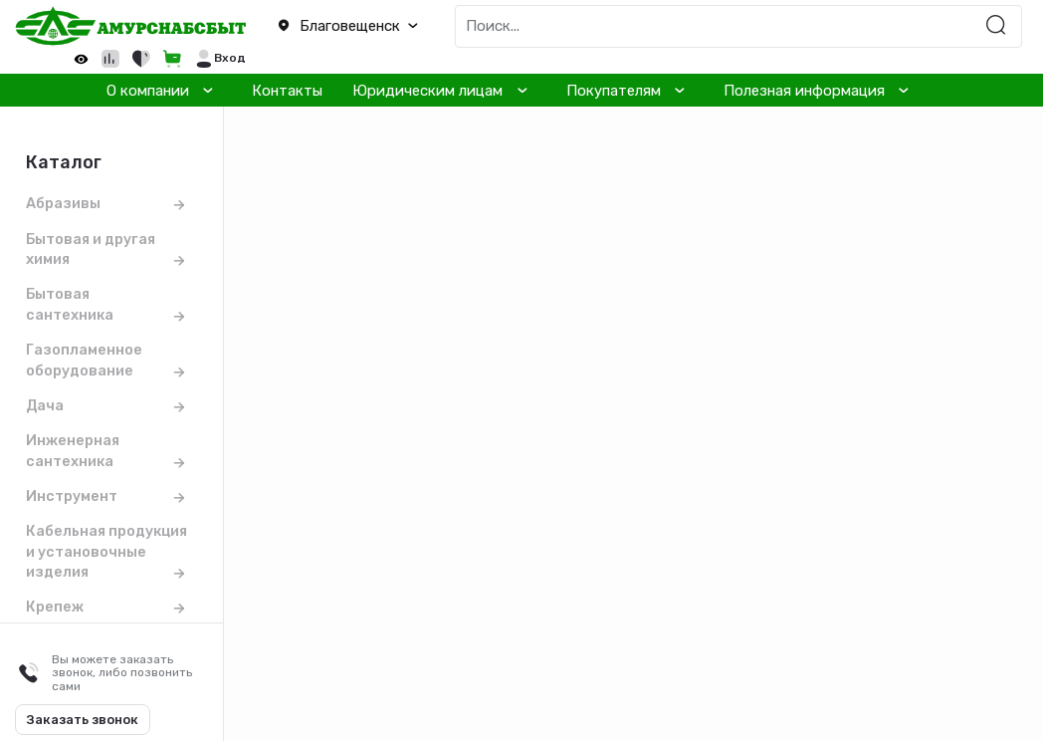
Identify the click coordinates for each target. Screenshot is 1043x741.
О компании (147, 91)
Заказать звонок (82, 719)
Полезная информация (804, 91)
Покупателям (613, 91)
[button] (348, 27)
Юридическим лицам (427, 91)
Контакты (287, 91)
